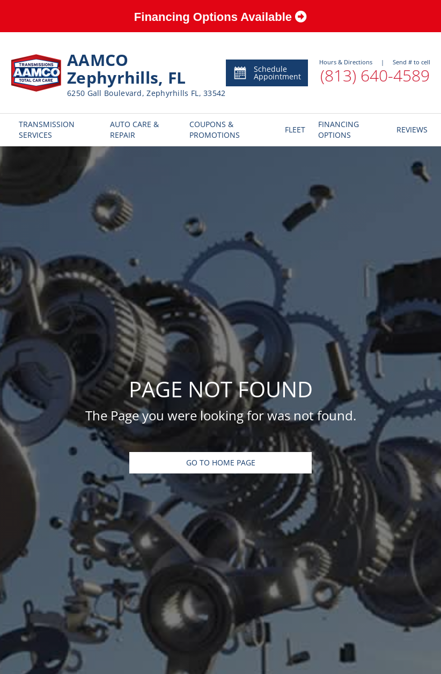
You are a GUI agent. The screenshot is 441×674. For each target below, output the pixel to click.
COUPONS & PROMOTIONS (214, 129)
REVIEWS (409, 129)
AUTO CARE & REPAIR (134, 129)
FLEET (293, 129)
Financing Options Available (220, 17)
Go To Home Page (220, 462)
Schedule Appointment (267, 73)
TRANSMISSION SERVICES (47, 129)
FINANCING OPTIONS (338, 129)
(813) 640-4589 (375, 75)
